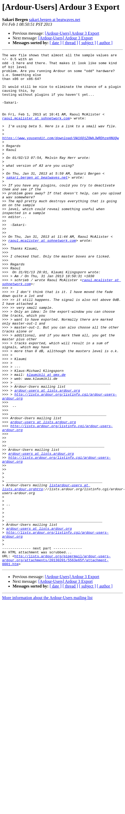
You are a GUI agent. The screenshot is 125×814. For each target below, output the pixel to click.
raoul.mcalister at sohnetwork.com (36, 131)
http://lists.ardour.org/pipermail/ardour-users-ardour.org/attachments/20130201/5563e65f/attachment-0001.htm (56, 662)
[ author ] (105, 43)
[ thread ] (70, 43)
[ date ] (55, 43)
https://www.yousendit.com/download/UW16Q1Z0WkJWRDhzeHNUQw (60, 155)
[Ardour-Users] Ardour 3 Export (72, 33)
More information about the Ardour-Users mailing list (47, 700)
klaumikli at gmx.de (46, 439)
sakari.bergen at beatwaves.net (54, 19)
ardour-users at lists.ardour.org (47, 458)
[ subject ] (87, 43)
